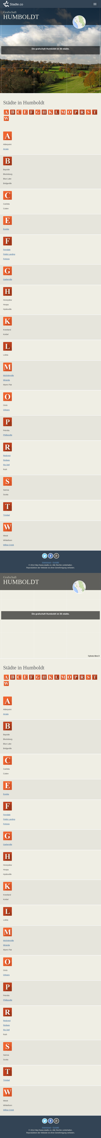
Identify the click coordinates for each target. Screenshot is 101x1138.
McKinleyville (8, 375)
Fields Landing (9, 254)
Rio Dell (6, 465)
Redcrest (7, 456)
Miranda (6, 380)
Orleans (6, 410)
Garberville (7, 279)
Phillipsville (7, 435)
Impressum (46, 562)
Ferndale (6, 250)
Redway (6, 460)
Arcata (5, 149)
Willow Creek (8, 545)
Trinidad (6, 515)
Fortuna (6, 259)
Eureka (6, 229)
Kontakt (56, 562)
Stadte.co (16, 4)
